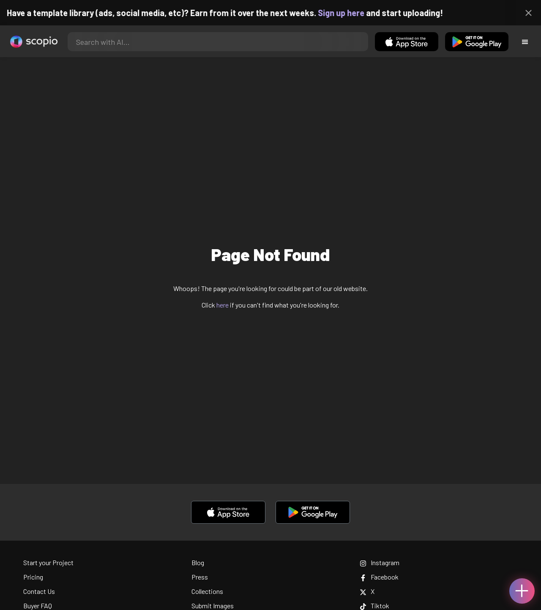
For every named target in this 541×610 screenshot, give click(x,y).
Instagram (379, 562)
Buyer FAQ (37, 606)
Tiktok (374, 606)
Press (199, 577)
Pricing (33, 577)
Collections (207, 591)
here (222, 305)
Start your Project (48, 562)
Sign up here (348, 13)
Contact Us (39, 591)
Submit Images (212, 606)
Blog (197, 562)
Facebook (379, 577)
